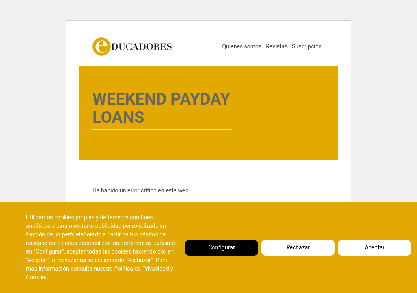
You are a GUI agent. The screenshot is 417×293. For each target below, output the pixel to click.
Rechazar (298, 247)
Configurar (221, 247)
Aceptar (375, 247)
